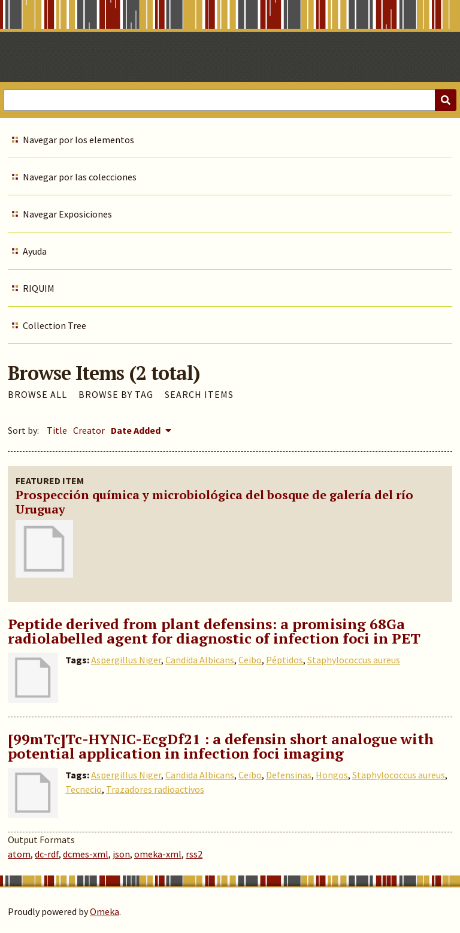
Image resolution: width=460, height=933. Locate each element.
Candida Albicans (199, 660)
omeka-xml (157, 854)
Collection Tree (54, 325)
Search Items (199, 394)
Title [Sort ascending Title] (57, 430)
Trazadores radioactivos (155, 789)
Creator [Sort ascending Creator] (89, 430)
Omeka (104, 911)
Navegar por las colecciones (80, 177)
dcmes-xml (85, 854)
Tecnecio (83, 789)
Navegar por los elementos (78, 140)
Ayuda (35, 251)
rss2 (194, 854)
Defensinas (288, 775)
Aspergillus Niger (126, 660)
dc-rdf (47, 854)
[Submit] (445, 100)
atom (19, 854)
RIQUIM (39, 288)
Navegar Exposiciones (67, 214)
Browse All (37, 394)
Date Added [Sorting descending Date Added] (136, 430)
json (121, 854)
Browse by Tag (115, 394)
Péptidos (284, 660)
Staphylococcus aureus (353, 660)
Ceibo (250, 660)
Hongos (332, 775)
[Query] (230, 100)
